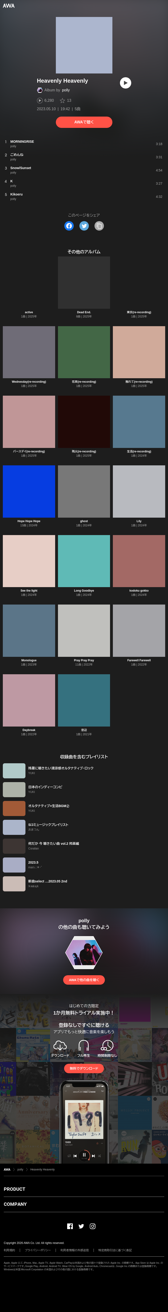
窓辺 (84, 730)
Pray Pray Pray (84, 660)
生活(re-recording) (139, 451)
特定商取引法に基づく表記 (115, 1250)
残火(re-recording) (84, 451)
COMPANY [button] (15, 1204)
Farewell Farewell (139, 660)
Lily (139, 521)
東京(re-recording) (139, 312)
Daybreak (29, 730)
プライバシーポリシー (38, 1250)
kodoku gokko (138, 590)
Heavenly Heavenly (42, 1169)
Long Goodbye (84, 590)
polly (66, 90)
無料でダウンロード (84, 1068)
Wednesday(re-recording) (29, 381)
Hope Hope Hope (28, 521)
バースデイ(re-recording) (29, 451)
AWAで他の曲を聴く (84, 980)
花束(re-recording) (84, 381)
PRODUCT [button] (14, 1189)
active (29, 312)
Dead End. (84, 312)
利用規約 (9, 1250)
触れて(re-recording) (139, 381)
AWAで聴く (84, 122)
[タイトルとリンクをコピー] (99, 226)
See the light (28, 590)
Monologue (29, 660)
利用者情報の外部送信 (75, 1250)
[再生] (125, 83)
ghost (84, 521)
